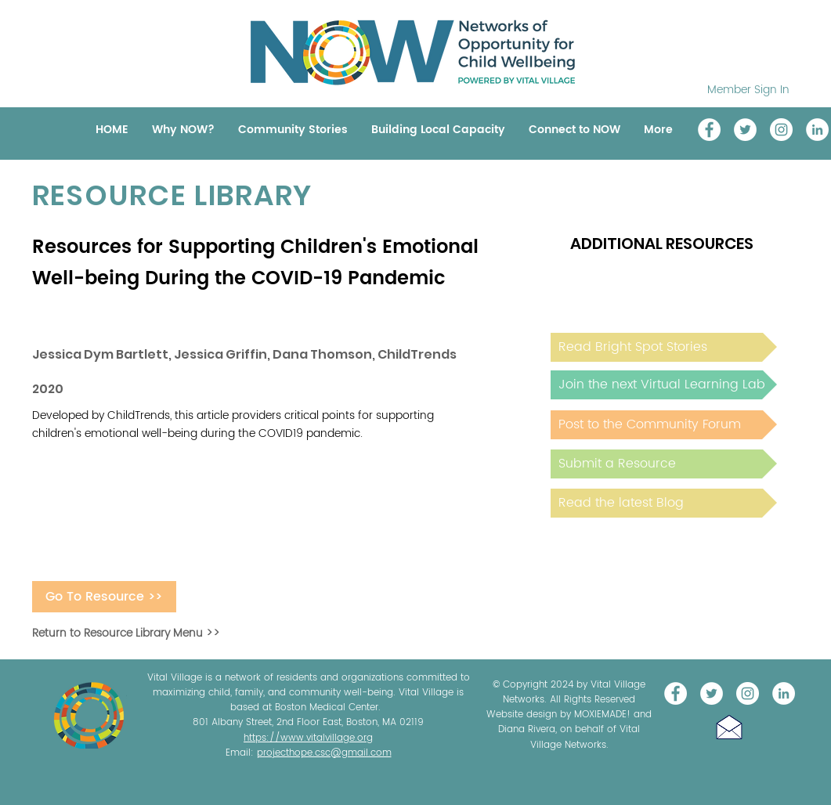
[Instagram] (781, 129)
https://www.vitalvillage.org (308, 738)
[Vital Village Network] (709, 129)
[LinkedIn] (817, 129)
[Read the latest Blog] (664, 503)
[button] (729, 727)
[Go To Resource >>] (104, 596)
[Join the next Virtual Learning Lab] (664, 384)
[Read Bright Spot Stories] (664, 347)
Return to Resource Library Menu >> (126, 633)
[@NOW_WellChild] (745, 129)
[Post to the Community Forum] (664, 424)
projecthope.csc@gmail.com (324, 752)
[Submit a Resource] (664, 463)
